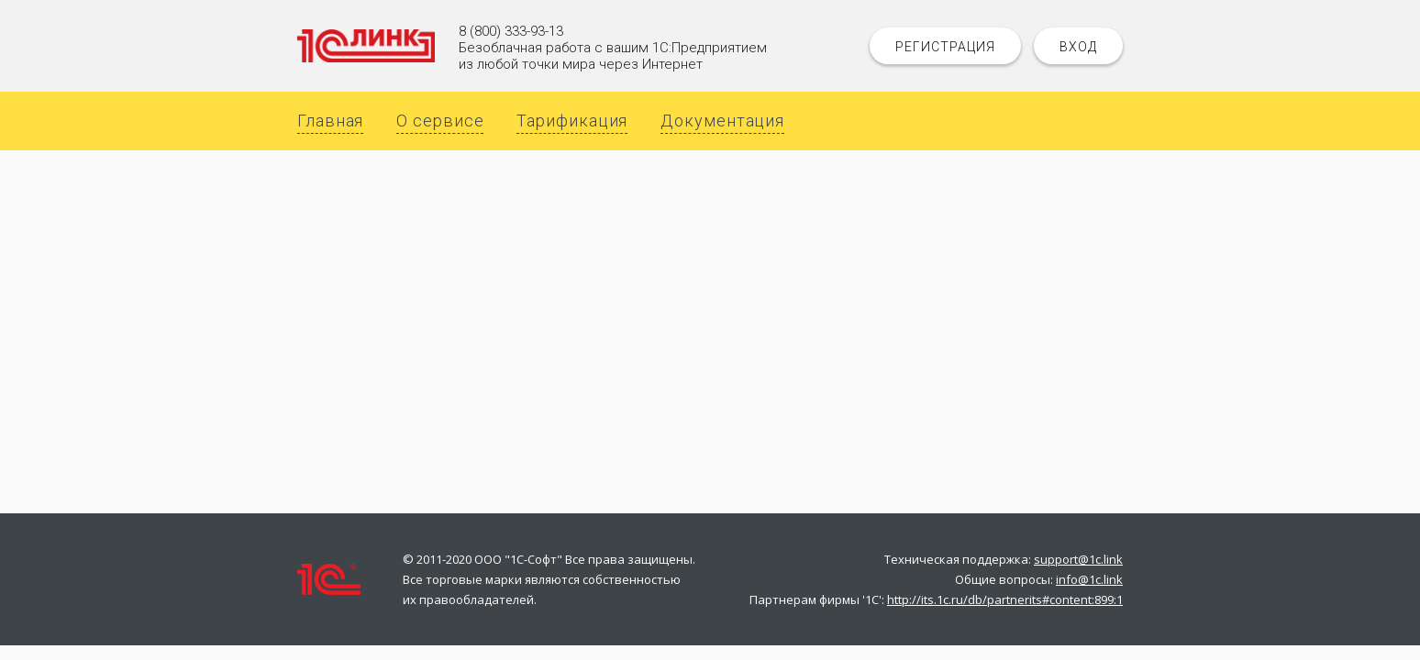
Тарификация (571, 120)
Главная (330, 120)
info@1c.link (1089, 579)
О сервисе (439, 120)
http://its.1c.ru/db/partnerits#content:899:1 (1005, 599)
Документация (722, 120)
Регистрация (945, 46)
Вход (1078, 46)
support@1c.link (1078, 559)
